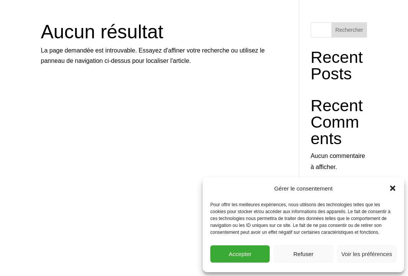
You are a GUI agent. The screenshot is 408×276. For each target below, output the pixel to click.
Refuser (303, 254)
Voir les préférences (366, 254)
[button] (393, 188)
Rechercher (349, 30)
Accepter (240, 254)
